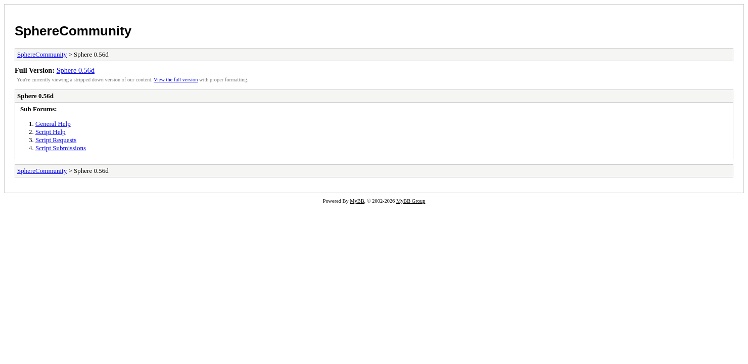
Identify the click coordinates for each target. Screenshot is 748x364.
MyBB (357, 201)
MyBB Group (410, 201)
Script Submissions (60, 148)
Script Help (50, 131)
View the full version (176, 79)
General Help (53, 123)
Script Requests (55, 140)
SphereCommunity (73, 30)
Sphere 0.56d (76, 70)
